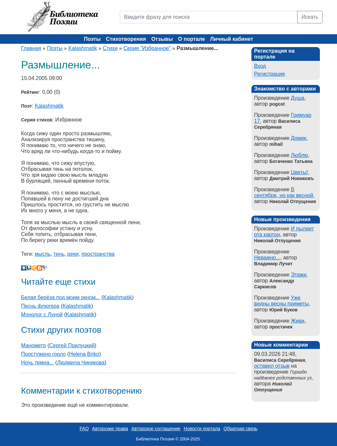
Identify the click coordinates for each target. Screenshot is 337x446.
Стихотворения (126, 39)
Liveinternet (29, 268)
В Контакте (23, 268)
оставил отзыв (271, 366)
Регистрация (269, 74)
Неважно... (267, 257)
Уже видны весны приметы (281, 300)
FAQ (84, 428)
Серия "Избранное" (147, 48)
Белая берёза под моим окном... (60, 297)
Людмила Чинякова (81, 362)
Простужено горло (43, 354)
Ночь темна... (37, 362)
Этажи (298, 274)
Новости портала (202, 428)
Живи (297, 321)
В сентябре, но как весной (283, 192)
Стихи (110, 48)
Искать (309, 17)
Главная (31, 48)
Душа (297, 98)
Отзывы (162, 39)
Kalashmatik (82, 48)
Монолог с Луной (42, 314)
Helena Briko (84, 354)
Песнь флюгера (40, 306)
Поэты (92, 39)
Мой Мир (34, 268)
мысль (42, 254)
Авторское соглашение (155, 428)
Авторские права (110, 428)
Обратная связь (240, 428)
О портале (191, 39)
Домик (298, 138)
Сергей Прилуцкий (72, 345)
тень (59, 254)
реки (73, 254)
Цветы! (299, 172)
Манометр (33, 345)
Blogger (39, 268)
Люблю (299, 155)
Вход (260, 66)
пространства (98, 254)
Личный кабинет (231, 39)
